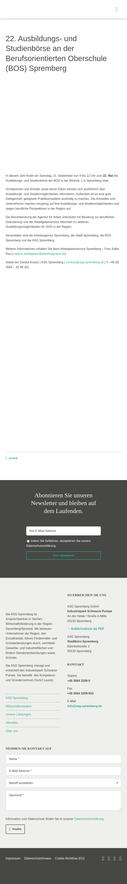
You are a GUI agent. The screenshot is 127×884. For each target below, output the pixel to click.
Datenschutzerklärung (41, 545)
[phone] (120, 858)
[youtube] (103, 858)
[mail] (115, 858)
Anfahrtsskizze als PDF (87, 628)
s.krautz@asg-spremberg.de (85, 262)
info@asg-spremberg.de (84, 706)
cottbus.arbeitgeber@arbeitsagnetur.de (39, 253)
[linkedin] (109, 858)
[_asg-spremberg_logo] (27, 5)
